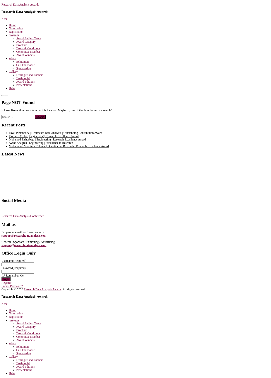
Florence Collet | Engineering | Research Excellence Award (44, 136)
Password (13, 267)
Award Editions (25, 81)
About (12, 58)
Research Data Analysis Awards (20, 4)
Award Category (26, 41)
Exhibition (22, 61)
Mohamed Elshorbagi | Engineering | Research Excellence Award (47, 139)
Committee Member (28, 51)
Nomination (16, 28)
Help (12, 88)
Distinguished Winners (29, 75)
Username (13, 260)
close (4, 18)
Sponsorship (23, 68)
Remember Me (15, 275)
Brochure (21, 45)
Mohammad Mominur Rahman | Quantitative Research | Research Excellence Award (59, 146)
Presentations (24, 85)
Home (12, 25)
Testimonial (23, 78)
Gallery (13, 71)
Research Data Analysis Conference (22, 216)
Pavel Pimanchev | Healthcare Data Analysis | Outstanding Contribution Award (55, 132)
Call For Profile (25, 65)
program (14, 35)
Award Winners (25, 55)
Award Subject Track (28, 38)
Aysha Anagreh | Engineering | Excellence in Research (41, 142)
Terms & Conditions (28, 48)
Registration (16, 31)
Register (6, 282)
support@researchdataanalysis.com (23, 235)
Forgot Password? (12, 286)
